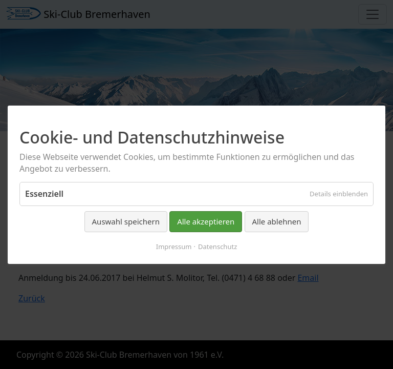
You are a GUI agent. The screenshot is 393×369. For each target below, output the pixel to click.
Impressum (174, 246)
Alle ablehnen (276, 221)
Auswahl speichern (126, 221)
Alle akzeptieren (205, 221)
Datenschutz (217, 246)
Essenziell (44, 193)
